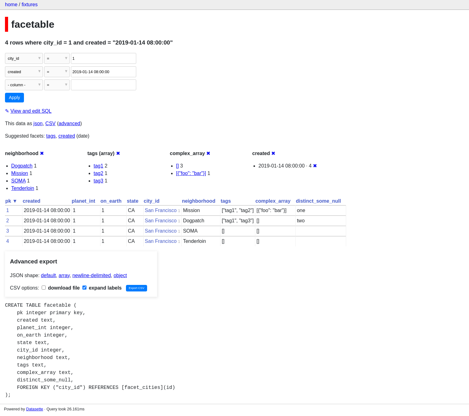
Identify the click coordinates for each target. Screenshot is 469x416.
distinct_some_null (318, 201)
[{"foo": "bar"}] (191, 173)
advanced (69, 123)
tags (51, 136)
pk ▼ (11, 201)
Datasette (34, 409)
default (48, 275)
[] (177, 165)
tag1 (98, 165)
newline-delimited (91, 275)
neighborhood (199, 201)
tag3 (98, 180)
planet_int (83, 201)
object (120, 275)
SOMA (18, 180)
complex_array (272, 201)
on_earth (111, 201)
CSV (50, 123)
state (132, 201)
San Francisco (161, 210)
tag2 (98, 173)
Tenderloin (22, 188)
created (66, 136)
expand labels (102, 288)
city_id (152, 201)
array (64, 275)
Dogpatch (22, 165)
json (38, 123)
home (11, 4)
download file (61, 288)
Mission (19, 173)
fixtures (29, 4)
